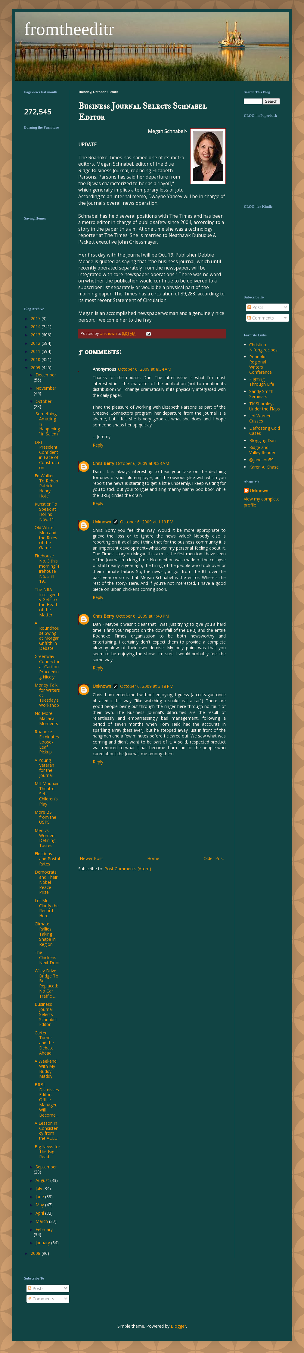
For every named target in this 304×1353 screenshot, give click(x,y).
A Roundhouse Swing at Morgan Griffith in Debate (47, 635)
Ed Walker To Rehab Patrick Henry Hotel (46, 486)
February (44, 1229)
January (43, 1242)
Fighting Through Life (261, 381)
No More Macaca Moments (46, 718)
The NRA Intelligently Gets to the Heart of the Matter (47, 602)
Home (153, 858)
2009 (36, 367)
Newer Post (91, 858)
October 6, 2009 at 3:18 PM (146, 686)
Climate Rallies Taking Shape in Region (45, 934)
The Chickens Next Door (47, 957)
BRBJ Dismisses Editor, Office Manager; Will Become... (47, 1100)
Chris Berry (103, 463)
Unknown (102, 522)
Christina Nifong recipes (263, 347)
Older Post (213, 858)
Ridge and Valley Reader (262, 449)
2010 (36, 359)
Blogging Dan (262, 440)
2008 (36, 1253)
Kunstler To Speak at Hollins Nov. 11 (46, 511)
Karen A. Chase (264, 467)
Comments (260, 318)
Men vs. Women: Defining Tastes (45, 838)
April (40, 1213)
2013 (36, 335)
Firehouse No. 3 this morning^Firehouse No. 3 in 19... (47, 568)
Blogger (178, 1326)
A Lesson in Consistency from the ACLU (46, 1130)
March (42, 1221)
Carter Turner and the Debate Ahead (44, 1043)
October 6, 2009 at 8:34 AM (144, 369)
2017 (36, 318)
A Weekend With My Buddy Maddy (46, 1068)
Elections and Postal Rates (47, 859)
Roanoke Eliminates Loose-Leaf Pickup (47, 742)
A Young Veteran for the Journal (44, 767)
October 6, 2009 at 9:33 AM (142, 463)
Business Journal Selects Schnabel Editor (46, 1014)
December (46, 375)
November (46, 388)
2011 (36, 351)
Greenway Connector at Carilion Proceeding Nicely (47, 666)
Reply (98, 445)
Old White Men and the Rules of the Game (46, 537)
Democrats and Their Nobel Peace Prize (46, 882)
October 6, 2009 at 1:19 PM (146, 522)
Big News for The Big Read (47, 1152)
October (43, 401)
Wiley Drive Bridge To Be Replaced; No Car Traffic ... (46, 983)
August (43, 1180)
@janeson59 (261, 460)
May (40, 1205)
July (39, 1188)
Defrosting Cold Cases (264, 430)
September (46, 1167)
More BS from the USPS (45, 817)
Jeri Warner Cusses (260, 418)
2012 (36, 343)
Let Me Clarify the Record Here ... (47, 908)
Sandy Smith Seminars (261, 393)
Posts (255, 307)
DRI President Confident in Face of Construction (47, 454)
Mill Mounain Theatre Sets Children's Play (47, 793)
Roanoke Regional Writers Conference (260, 364)
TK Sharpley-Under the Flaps (264, 406)
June (40, 1196)
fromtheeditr (69, 29)
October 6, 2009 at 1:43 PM (142, 616)
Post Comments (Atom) (127, 868)
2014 (36, 326)
